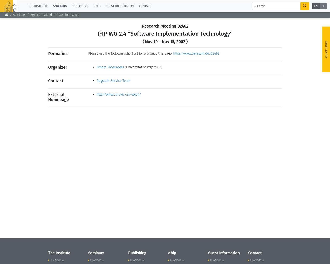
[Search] (276, 6)
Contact (145, 6)
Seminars (19, 15)
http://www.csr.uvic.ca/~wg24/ (119, 94)
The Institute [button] (38, 6)
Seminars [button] (60, 6)
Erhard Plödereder (110, 67)
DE (323, 6)
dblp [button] (96, 6)
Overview (57, 260)
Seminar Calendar (43, 15)
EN (316, 6)
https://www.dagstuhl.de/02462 (196, 53)
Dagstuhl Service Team (114, 81)
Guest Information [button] (119, 6)
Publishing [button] (80, 6)
